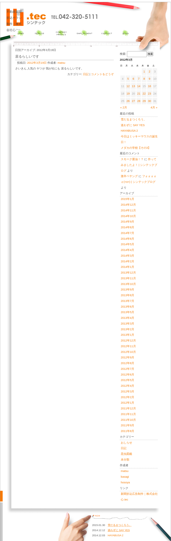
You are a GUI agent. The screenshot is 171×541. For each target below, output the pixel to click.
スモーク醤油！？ (132, 159)
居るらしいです (27, 56)
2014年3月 (127, 255)
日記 (86, 74)
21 (138, 93)
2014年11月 (128, 210)
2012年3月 (127, 391)
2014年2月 (127, 261)
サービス (39, 33)
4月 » (154, 107)
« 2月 (123, 107)
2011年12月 (128, 408)
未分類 (125, 459)
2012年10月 (128, 351)
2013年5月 (127, 312)
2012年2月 (127, 397)
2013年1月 (127, 334)
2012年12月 (128, 340)
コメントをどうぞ (102, 74)
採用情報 (84, 33)
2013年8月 (127, 295)
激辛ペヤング (129, 176)
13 (133, 86)
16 (149, 86)
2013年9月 (127, 289)
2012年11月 (128, 346)
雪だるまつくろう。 (133, 119)
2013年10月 (128, 284)
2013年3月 (127, 323)
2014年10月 (128, 216)
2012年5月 (127, 380)
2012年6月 (127, 374)
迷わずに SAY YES (133, 125)
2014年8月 (127, 227)
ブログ (126, 33)
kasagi (125, 476)
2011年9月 (127, 425)
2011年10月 (128, 419)
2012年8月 (127, 363)
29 (144, 101)
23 (149, 93)
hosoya (125, 482)
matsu (61, 62)
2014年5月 (127, 244)
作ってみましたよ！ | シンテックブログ (139, 165)
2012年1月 (127, 402)
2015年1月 (127, 198)
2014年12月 (128, 204)
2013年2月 (127, 329)
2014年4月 (127, 249)
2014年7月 (127, 233)
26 (128, 101)
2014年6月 (127, 238)
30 (149, 101)
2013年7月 (127, 300)
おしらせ (126, 442)
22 (144, 93)
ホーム (20, 33)
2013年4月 (127, 317)
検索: (123, 53)
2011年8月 (127, 431)
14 (138, 86)
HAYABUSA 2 (129, 130)
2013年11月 (128, 278)
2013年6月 (127, 306)
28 (138, 101)
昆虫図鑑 (126, 453)
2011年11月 (128, 414)
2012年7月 (127, 368)
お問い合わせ (106, 33)
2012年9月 (127, 357)
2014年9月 (127, 221)
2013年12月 (128, 272)
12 (128, 86)
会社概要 (61, 33)
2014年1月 (127, 266)
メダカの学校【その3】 (136, 147)
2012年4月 (127, 385)
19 (128, 93)
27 (133, 101)
